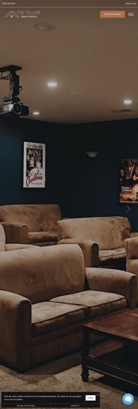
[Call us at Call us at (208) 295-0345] (8, 3)
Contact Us (75, 406)
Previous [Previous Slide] (6, 208)
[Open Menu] (131, 14)
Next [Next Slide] (128, 208)
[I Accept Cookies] (98, 395)
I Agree (90, 398)
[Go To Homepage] (22, 14)
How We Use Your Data (26, 406)
